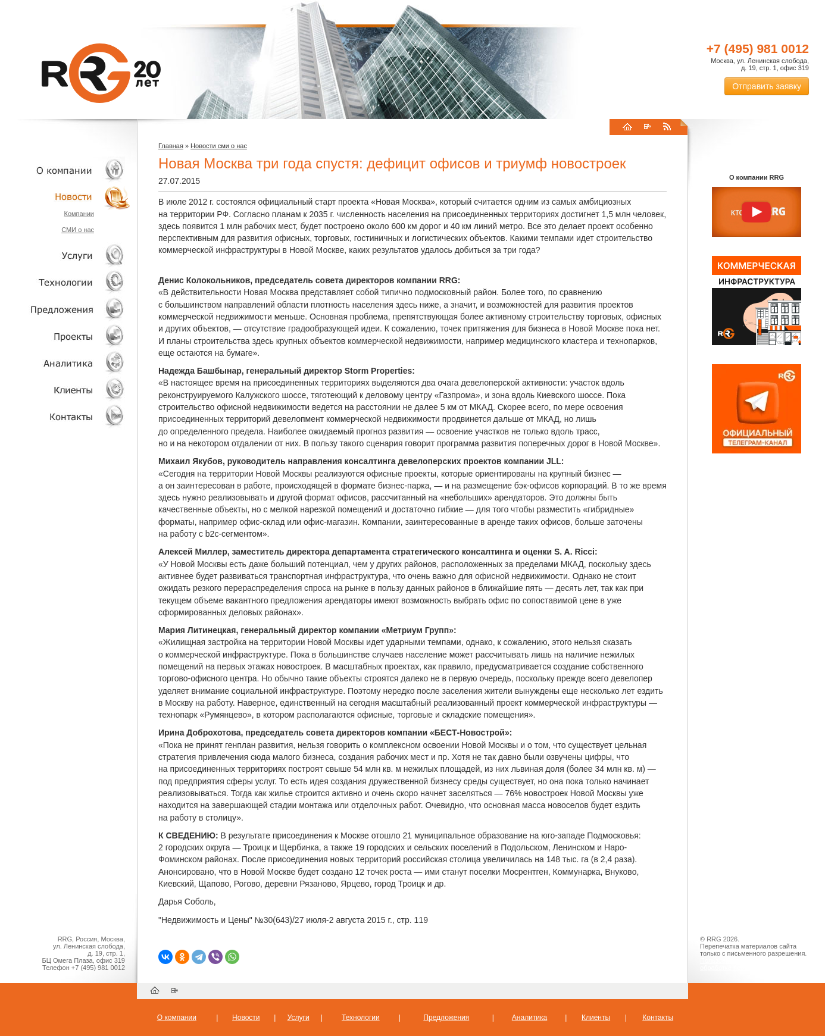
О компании (65, 170)
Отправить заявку (766, 86)
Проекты (65, 336)
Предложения (446, 1017)
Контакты (65, 416)
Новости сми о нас (218, 145)
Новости (68, 196)
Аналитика (65, 362)
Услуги (65, 255)
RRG (101, 73)
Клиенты (65, 389)
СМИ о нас (77, 229)
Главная (170, 145)
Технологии (65, 282)
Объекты (65, 309)
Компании (79, 213)
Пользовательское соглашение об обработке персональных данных (752, 964)
